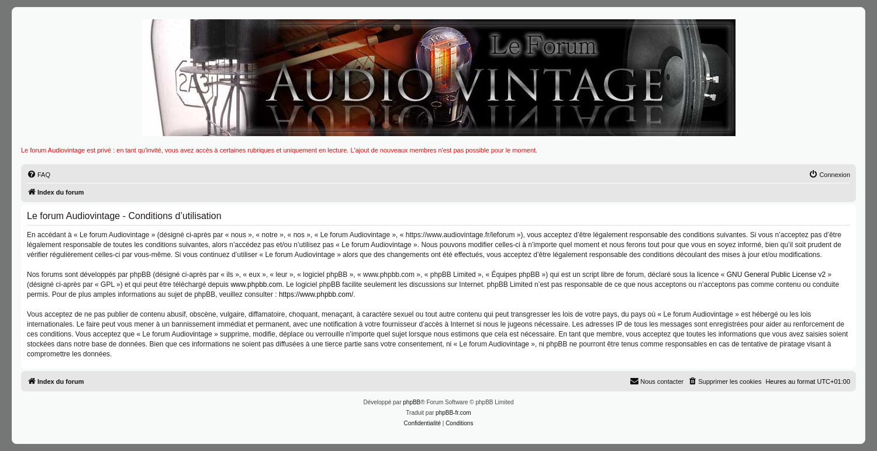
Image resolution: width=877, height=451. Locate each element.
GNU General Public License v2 (776, 274)
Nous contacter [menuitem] (656, 381)
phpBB (411, 402)
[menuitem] (38, 175)
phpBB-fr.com (453, 413)
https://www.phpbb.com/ (316, 294)
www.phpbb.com (256, 284)
